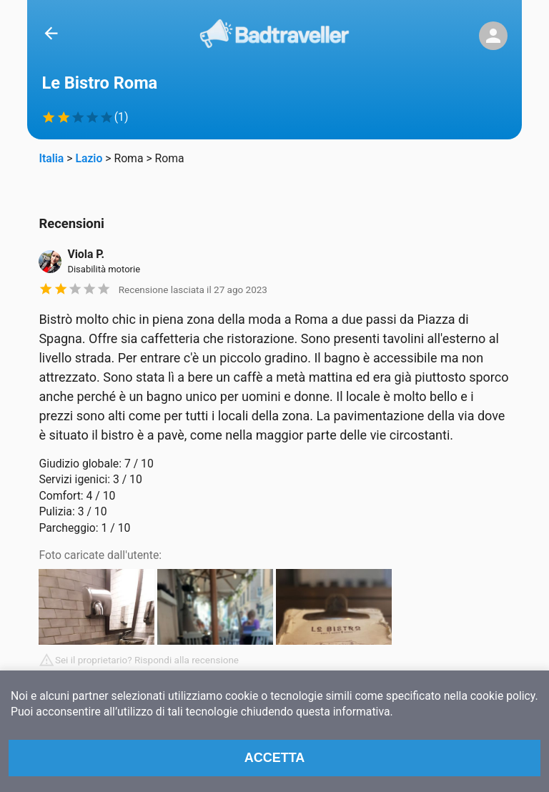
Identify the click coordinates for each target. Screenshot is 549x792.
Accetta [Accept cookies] (274, 758)
